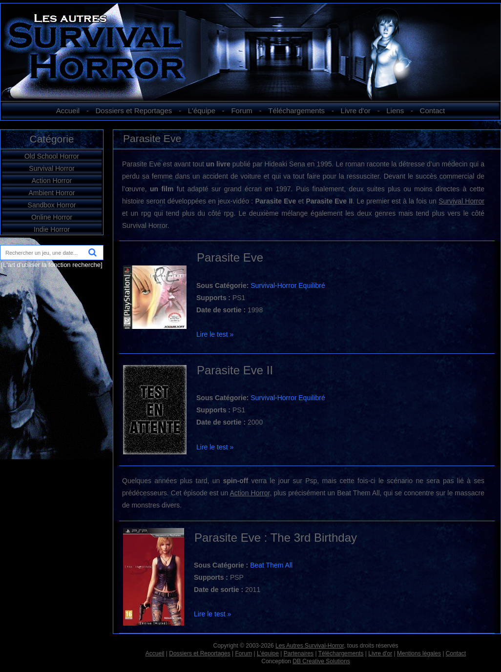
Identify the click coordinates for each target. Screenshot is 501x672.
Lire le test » (214, 334)
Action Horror (52, 180)
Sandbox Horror (52, 205)
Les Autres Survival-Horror (309, 645)
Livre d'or (356, 110)
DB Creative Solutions (321, 661)
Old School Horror (51, 156)
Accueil (68, 110)
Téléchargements (296, 110)
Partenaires (298, 653)
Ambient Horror (52, 193)
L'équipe (201, 110)
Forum (241, 110)
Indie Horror (52, 229)
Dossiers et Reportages (134, 110)
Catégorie (51, 138)
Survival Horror (51, 168)
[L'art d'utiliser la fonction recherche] (51, 264)
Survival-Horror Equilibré (287, 285)
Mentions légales (419, 653)
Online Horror (51, 217)
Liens (395, 110)
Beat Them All (271, 565)
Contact (432, 110)
